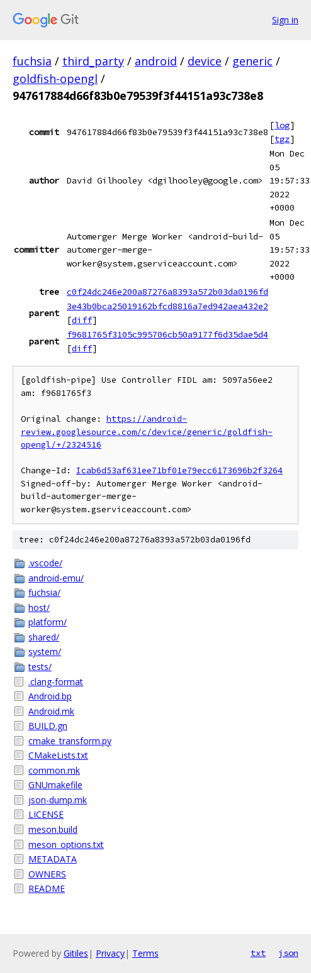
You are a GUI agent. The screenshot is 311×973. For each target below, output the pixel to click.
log (282, 125)
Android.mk (51, 711)
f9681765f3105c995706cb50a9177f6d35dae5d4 (167, 334)
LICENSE (46, 814)
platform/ (47, 622)
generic (252, 61)
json (288, 953)
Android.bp (50, 696)
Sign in (285, 20)
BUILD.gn (47, 726)
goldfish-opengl (55, 78)
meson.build (52, 829)
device (205, 61)
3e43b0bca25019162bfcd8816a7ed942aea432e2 (167, 306)
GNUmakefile (55, 785)
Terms (145, 953)
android (156, 61)
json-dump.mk (57, 800)
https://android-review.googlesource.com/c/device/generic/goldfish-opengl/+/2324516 (147, 432)
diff (82, 320)
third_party (93, 61)
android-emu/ (56, 578)
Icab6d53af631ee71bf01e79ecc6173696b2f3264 (179, 470)
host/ (39, 607)
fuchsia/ (44, 592)
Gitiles (76, 953)
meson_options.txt (66, 844)
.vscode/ (45, 563)
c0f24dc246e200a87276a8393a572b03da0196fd (167, 291)
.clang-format (55, 682)
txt (258, 953)
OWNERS (47, 874)
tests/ (40, 667)
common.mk (54, 770)
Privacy (110, 953)
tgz (282, 139)
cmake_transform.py (69, 741)
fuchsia (32, 61)
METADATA (52, 859)
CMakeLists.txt (58, 755)
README (46, 888)
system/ (44, 651)
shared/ (43, 637)
